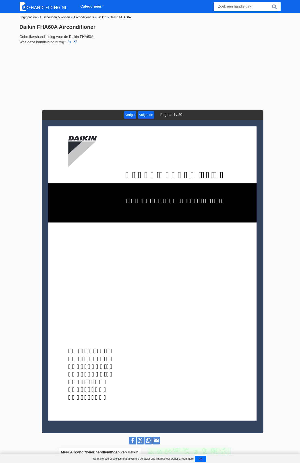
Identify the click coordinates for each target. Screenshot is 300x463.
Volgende (146, 115)
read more (187, 458)
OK (201, 458)
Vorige (130, 115)
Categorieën (91, 6)
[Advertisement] (150, 76)
